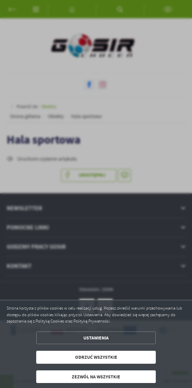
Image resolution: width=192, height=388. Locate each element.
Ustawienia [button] (96, 337)
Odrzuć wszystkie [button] (96, 357)
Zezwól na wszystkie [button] (96, 376)
